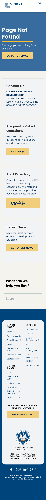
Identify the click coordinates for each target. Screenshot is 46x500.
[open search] (40, 3)
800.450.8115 (16, 458)
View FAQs (17, 151)
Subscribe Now (25, 414)
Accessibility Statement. (23, 479)
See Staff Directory (18, 203)
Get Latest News (22, 248)
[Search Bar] (17, 299)
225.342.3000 (30, 458)
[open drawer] (40, 9)
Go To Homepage (17, 56)
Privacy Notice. (11, 477)
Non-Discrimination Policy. (29, 477)
